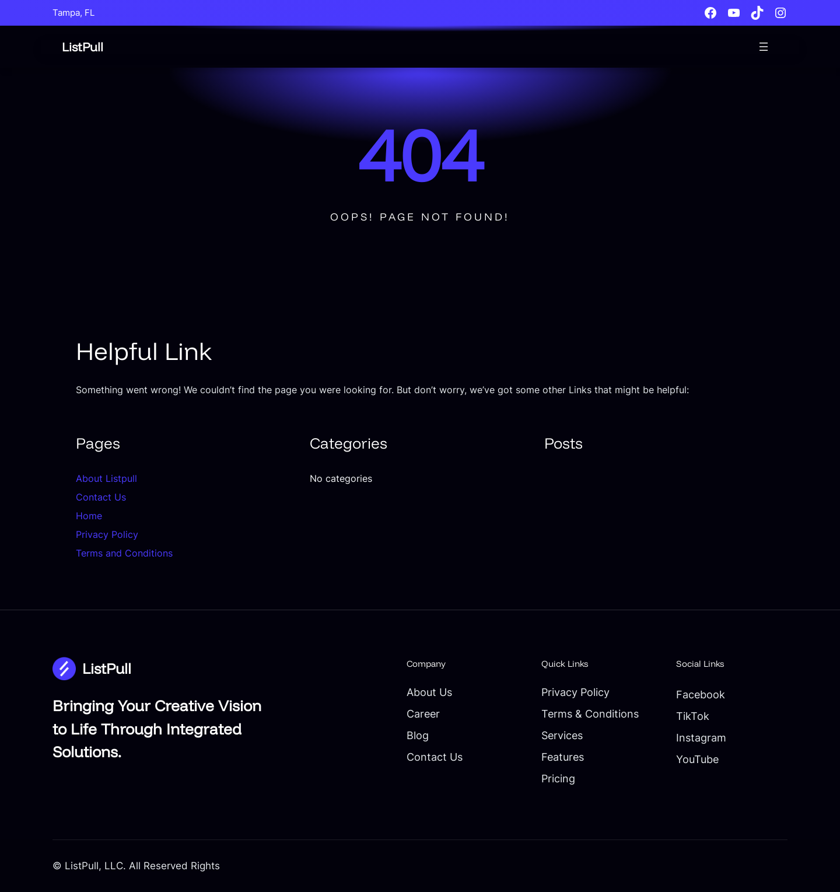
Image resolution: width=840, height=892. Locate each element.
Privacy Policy (107, 534)
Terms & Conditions (590, 713)
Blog (418, 735)
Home (89, 516)
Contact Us (101, 497)
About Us (429, 691)
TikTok (692, 715)
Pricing (558, 778)
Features (562, 756)
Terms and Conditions (124, 553)
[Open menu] (764, 47)
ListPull (82, 46)
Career (423, 713)
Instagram (701, 737)
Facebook (700, 694)
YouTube (697, 759)
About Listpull (106, 478)
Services (562, 735)
